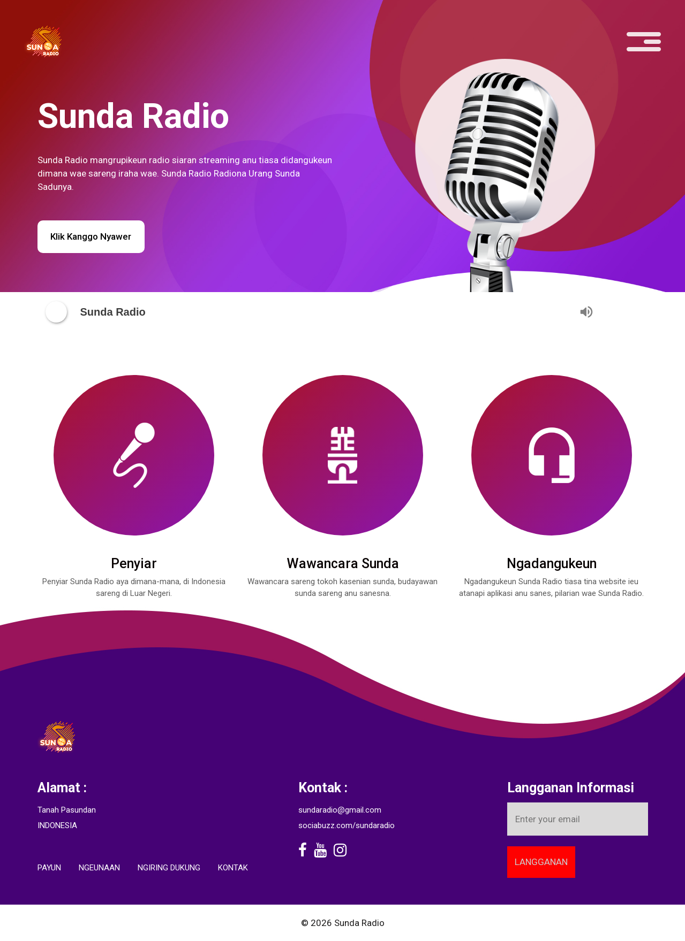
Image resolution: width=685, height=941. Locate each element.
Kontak (233, 868)
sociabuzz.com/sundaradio (346, 825)
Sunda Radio (359, 922)
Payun (49, 868)
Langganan (541, 861)
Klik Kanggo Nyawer (90, 236)
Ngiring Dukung (169, 868)
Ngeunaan (99, 868)
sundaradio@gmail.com (339, 810)
